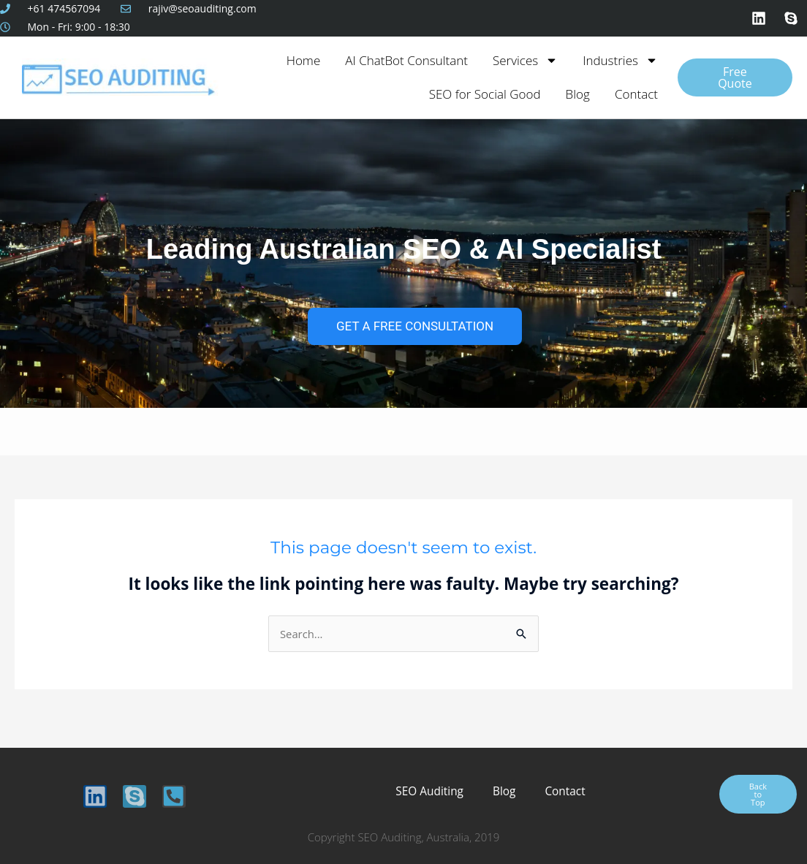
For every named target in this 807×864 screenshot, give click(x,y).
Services (525, 60)
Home (304, 60)
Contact (636, 94)
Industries (620, 60)
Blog (578, 94)
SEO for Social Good (485, 94)
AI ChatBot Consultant (406, 60)
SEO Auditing (430, 791)
